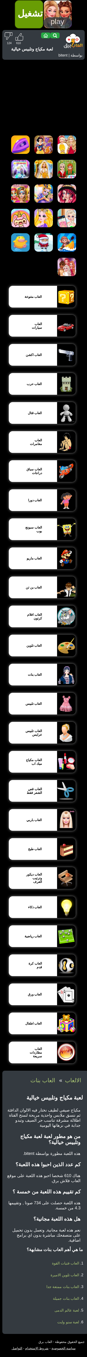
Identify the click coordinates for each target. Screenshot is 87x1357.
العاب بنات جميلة (66, 1298)
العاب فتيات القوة (65, 1263)
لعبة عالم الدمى (67, 1310)
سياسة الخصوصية (64, 1348)
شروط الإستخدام (36, 1348)
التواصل (17, 1348)
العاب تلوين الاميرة (65, 1275)
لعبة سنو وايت (68, 1322)
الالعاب (73, 1080)
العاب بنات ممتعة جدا (62, 1287)
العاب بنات (42, 1080)
